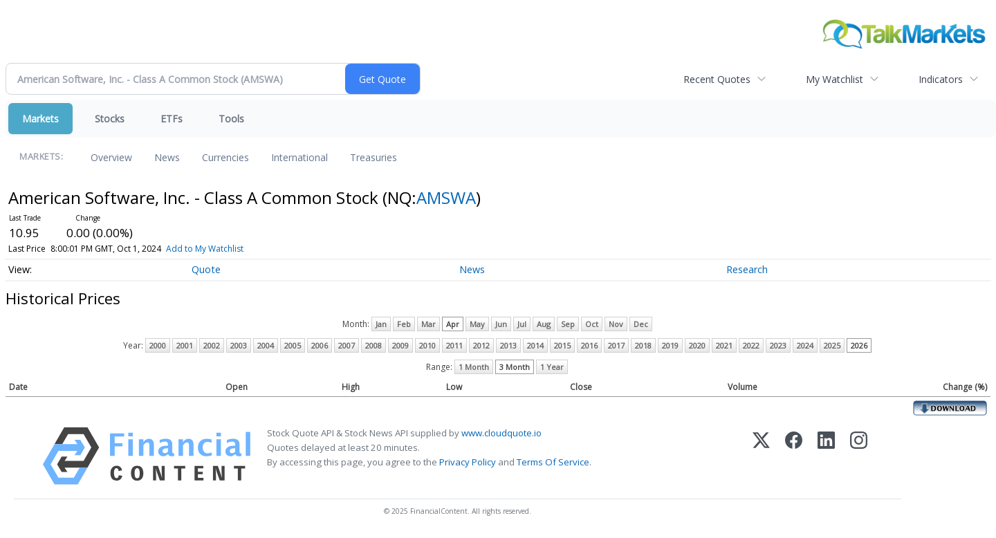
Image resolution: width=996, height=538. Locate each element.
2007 (346, 345)
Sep (568, 324)
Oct (591, 324)
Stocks (109, 118)
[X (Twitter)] (761, 456)
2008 (373, 345)
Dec (641, 324)
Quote (206, 269)
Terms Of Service (553, 462)
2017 (616, 345)
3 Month (514, 367)
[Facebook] (794, 456)
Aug (544, 324)
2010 (427, 345)
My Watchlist (834, 79)
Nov (616, 324)
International (299, 157)
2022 (751, 345)
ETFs (171, 118)
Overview (111, 157)
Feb (404, 324)
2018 (643, 345)
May (477, 324)
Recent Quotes (716, 79)
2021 (724, 345)
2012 (481, 345)
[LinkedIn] (826, 456)
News (167, 157)
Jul (521, 324)
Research (747, 269)
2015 (562, 345)
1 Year (552, 367)
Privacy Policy (467, 462)
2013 (508, 345)
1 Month (474, 367)
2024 (805, 345)
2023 (778, 345)
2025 (832, 345)
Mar (428, 324)
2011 (454, 345)
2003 (238, 345)
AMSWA (446, 197)
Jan (381, 324)
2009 (400, 345)
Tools (231, 118)
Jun (501, 324)
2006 (319, 345)
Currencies (225, 157)
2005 (292, 345)
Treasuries (373, 157)
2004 (265, 345)
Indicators (941, 79)
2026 (859, 345)
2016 (589, 345)
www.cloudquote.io (501, 433)
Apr (452, 324)
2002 (211, 345)
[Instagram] (859, 456)
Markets (40, 118)
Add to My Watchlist (229, 248)
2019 (670, 345)
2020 (697, 345)
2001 (184, 345)
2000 (157, 345)
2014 (535, 345)
